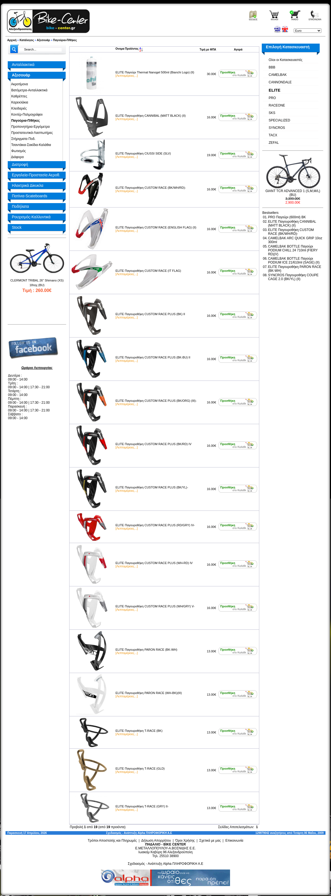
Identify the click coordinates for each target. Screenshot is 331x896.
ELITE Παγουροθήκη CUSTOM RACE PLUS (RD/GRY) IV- (155, 525)
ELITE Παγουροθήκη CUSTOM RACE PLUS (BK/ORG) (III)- (156, 400)
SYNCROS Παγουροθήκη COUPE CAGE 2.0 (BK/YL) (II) (293, 277)
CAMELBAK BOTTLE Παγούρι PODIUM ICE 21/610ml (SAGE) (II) (294, 260)
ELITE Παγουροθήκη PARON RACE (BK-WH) (146, 649)
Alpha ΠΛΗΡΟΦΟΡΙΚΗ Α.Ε (155, 832)
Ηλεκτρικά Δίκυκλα (27, 185)
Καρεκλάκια (18, 102)
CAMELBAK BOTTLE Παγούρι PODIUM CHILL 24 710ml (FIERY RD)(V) (293, 250)
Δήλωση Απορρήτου (156, 840)
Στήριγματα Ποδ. (22, 139)
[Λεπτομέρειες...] (127, 75)
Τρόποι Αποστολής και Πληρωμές (112, 840)
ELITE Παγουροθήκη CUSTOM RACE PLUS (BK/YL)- (152, 487)
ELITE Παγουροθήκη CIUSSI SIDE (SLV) (143, 153)
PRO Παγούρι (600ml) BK (287, 217)
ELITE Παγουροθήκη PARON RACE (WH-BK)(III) (149, 693)
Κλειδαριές (18, 108)
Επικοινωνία (234, 840)
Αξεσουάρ (43, 40)
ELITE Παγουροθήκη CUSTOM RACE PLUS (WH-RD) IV (154, 563)
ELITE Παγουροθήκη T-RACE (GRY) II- (142, 806)
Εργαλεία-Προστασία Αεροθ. (36, 175)
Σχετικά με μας (210, 840)
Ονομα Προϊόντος (129, 48)
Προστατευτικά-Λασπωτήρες (31, 133)
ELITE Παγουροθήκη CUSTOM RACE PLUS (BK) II (150, 314)
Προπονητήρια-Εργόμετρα (29, 127)
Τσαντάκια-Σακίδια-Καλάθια (30, 145)
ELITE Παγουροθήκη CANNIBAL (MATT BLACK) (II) (151, 115)
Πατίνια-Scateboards (29, 196)
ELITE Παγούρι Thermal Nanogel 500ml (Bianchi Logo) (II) (155, 72)
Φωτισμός (17, 151)
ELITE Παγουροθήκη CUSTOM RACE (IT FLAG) (148, 270)
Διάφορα (16, 157)
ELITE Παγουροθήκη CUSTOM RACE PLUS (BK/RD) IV (153, 444)
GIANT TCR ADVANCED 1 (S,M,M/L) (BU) (292, 193)
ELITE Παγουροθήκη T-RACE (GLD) (140, 768)
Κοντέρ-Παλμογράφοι (25, 114)
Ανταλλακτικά (23, 64)
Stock (17, 227)
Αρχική (12, 40)
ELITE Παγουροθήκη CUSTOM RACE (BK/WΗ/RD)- (151, 187)
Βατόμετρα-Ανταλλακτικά (28, 90)
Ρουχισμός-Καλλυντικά (31, 217)
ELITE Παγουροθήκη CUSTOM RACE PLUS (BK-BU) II (153, 357)
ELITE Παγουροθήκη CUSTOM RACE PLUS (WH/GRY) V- (155, 606)
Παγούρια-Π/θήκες (65, 40)
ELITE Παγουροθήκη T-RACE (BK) (139, 730)
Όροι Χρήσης (185, 840)
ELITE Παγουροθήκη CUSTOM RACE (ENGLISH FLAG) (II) (156, 227)
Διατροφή (20, 164)
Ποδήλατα (20, 206)
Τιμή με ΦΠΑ (208, 49)
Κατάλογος (27, 40)
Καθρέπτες (18, 96)
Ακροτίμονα (18, 84)
